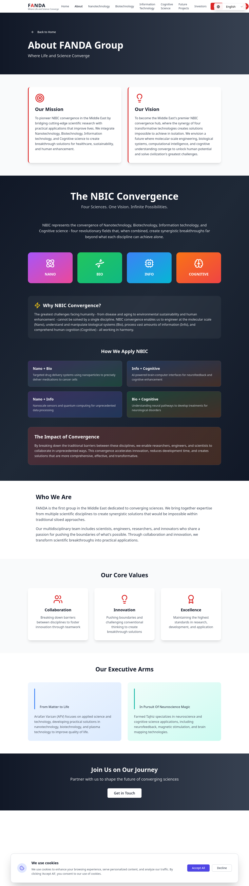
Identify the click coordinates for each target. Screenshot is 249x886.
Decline (222, 868)
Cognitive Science (167, 6)
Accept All (198, 868)
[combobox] (230, 6)
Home (65, 6)
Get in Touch (124, 793)
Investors (200, 6)
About (79, 6)
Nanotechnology (99, 6)
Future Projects (184, 6)
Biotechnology (124, 6)
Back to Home (43, 32)
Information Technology (147, 6)
